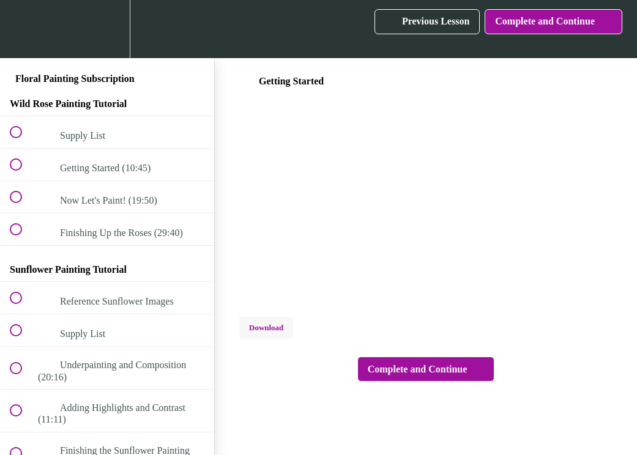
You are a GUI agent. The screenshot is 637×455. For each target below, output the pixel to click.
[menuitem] (107, 29)
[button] (22, 29)
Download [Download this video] (266, 327)
